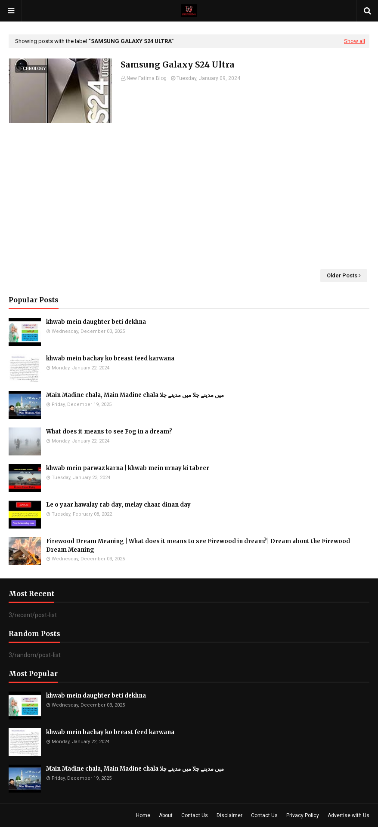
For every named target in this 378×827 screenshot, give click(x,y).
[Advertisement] (189, 196)
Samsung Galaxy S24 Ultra (178, 64)
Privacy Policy (302, 815)
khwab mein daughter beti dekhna (96, 322)
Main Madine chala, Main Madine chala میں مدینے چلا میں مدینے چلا (135, 395)
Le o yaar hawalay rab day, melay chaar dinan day (118, 504)
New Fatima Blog (147, 78)
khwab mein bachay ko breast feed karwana (110, 358)
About (166, 815)
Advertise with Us (348, 815)
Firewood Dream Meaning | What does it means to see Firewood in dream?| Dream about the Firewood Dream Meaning (198, 545)
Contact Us (194, 815)
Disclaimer (229, 815)
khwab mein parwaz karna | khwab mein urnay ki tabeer (127, 468)
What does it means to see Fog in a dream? (109, 431)
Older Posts (342, 275)
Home (143, 815)
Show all (354, 41)
